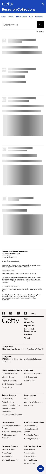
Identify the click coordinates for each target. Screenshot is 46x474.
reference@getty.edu (12, 261)
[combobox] (19, 24)
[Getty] (7, 4)
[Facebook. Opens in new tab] (3, 313)
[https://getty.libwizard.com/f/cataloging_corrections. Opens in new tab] (19, 273)
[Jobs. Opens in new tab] (26, 398)
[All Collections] (21, 17)
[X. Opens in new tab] (10, 313)
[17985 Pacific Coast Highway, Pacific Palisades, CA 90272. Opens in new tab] (23, 360)
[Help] (31, 17)
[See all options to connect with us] (33, 313)
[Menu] (40, 468)
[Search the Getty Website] (43, 4)
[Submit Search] (40, 24)
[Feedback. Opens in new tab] (39, 17)
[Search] (10, 17)
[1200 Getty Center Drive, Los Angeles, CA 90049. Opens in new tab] (23, 349)
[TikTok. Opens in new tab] (25, 313)
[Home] (3, 17)
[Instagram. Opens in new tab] (18, 313)
